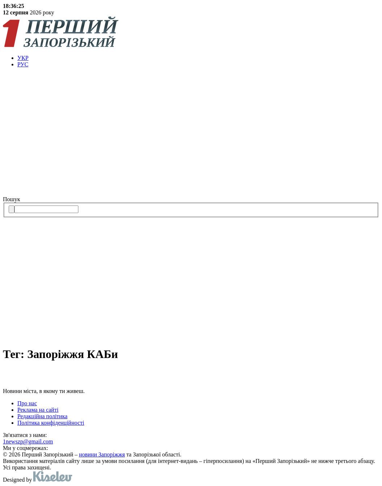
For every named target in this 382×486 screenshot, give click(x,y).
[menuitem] (198, 58)
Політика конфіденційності (50, 423)
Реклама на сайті (37, 410)
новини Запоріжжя (102, 454)
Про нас (27, 403)
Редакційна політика (42, 416)
